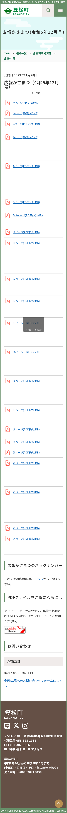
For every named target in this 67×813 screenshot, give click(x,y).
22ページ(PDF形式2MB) (26, 492)
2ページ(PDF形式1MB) (26, 124)
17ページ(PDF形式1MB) (26, 410)
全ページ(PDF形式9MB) (26, 102)
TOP (7, 53)
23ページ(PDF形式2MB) (26, 528)
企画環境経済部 (42, 53)
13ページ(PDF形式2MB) (26, 301)
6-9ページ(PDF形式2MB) (28, 215)
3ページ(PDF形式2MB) (25, 137)
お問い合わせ (16, 749)
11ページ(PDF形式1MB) (26, 243)
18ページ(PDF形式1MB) (26, 429)
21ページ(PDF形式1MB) (26, 463)
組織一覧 (21, 53)
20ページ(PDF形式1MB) (26, 452)
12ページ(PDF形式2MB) (26, 278)
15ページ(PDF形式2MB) (27, 352)
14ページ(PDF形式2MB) (27, 323)
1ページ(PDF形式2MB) (25, 113)
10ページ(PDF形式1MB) (26, 232)
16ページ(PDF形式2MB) (26, 381)
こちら (38, 579)
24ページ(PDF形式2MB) (26, 538)
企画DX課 (10, 58)
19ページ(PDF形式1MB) (26, 442)
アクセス (36, 749)
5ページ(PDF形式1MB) (26, 202)
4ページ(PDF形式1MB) (26, 166)
